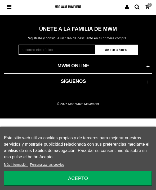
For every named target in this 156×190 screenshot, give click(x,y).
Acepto (78, 178)
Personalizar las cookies (47, 165)
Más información (16, 165)
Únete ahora (116, 50)
